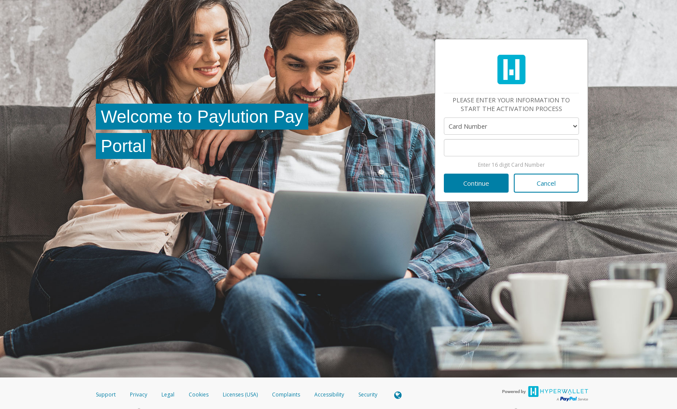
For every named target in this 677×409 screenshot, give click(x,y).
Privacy (138, 394)
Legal (167, 394)
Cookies (199, 394)
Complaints (286, 394)
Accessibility (329, 394)
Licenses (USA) (241, 394)
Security (367, 394)
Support (106, 394)
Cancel (546, 183)
